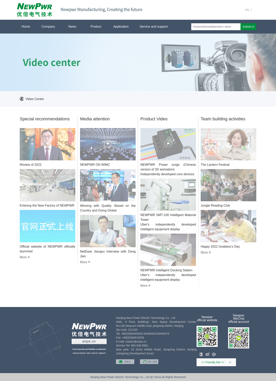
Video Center (35, 99)
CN (247, 9)
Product (97, 27)
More (25, 257)
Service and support (155, 27)
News (73, 27)
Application (122, 27)
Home (25, 26)
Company (50, 27)
